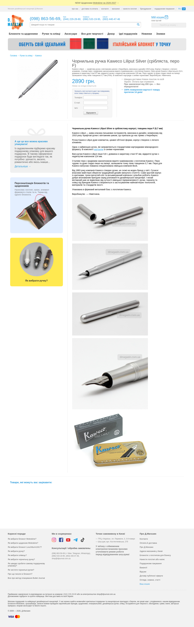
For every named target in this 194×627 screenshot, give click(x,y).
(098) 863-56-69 (45, 18)
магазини (116, 9)
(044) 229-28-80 (69, 594)
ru (179, 9)
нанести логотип (130, 9)
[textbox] (83, 25)
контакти (105, 9)
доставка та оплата (90, 9)
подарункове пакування (164, 9)
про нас (75, 9)
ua (183, 9)
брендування (145, 9)
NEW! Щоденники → (97, 3)
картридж (98, 149)
